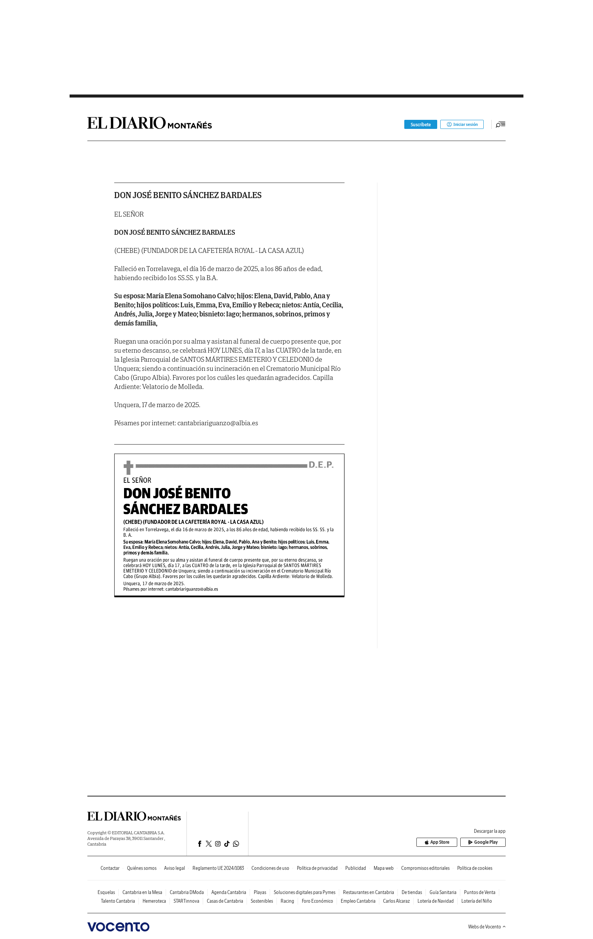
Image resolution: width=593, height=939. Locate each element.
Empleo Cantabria (358, 901)
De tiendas (412, 892)
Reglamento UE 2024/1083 (218, 868)
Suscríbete (419, 124)
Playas (260, 892)
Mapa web (384, 868)
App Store (441, 842)
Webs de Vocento (487, 927)
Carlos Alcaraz (396, 901)
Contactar (110, 868)
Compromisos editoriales (425, 868)
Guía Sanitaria (443, 892)
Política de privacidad (317, 868)
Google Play (484, 842)
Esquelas (106, 892)
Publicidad (355, 868)
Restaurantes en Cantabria (368, 892)
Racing (287, 901)
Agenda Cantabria (228, 892)
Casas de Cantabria (225, 901)
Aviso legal (174, 868)
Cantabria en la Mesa (142, 892)
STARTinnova (186, 901)
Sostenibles (262, 901)
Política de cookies (474, 868)
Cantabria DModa (187, 892)
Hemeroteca (154, 901)
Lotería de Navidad (436, 901)
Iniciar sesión (461, 124)
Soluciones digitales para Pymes (304, 892)
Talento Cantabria (118, 901)
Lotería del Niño (476, 901)
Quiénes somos (142, 868)
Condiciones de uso (270, 868)
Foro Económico (317, 901)
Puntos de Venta (479, 892)
